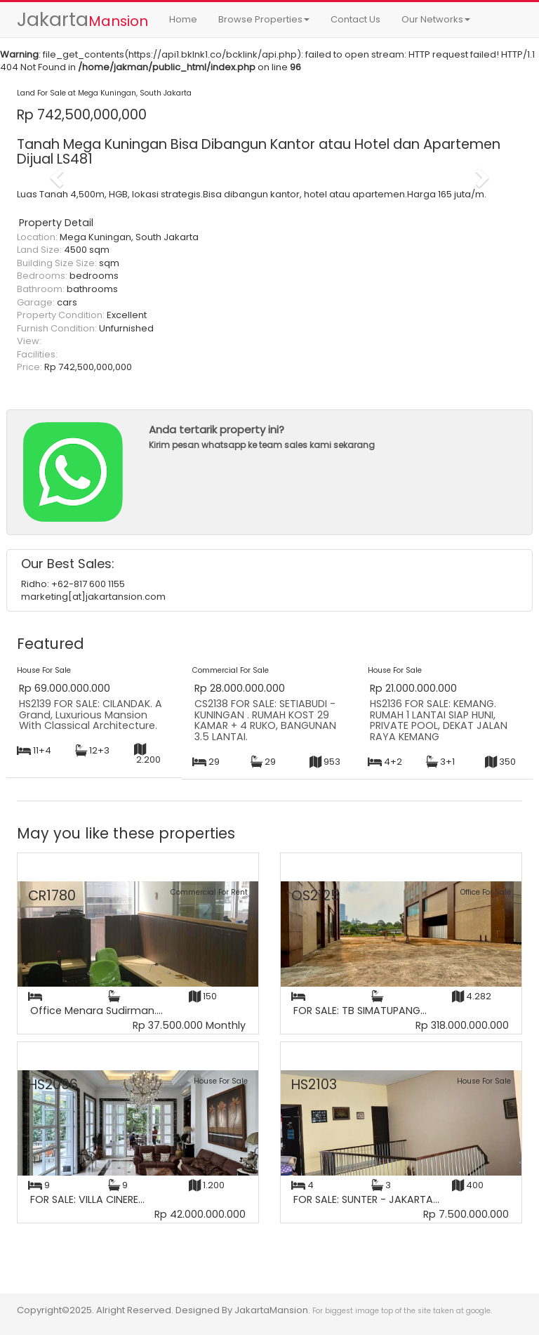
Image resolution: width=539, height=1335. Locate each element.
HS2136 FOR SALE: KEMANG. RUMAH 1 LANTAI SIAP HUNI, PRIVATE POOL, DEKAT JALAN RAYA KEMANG (438, 720)
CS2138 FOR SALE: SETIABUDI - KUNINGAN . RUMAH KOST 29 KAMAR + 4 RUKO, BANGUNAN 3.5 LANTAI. (265, 720)
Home (183, 19)
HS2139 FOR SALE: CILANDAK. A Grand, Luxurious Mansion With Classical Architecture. (90, 714)
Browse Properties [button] (264, 19)
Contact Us (355, 19)
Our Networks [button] (435, 19)
